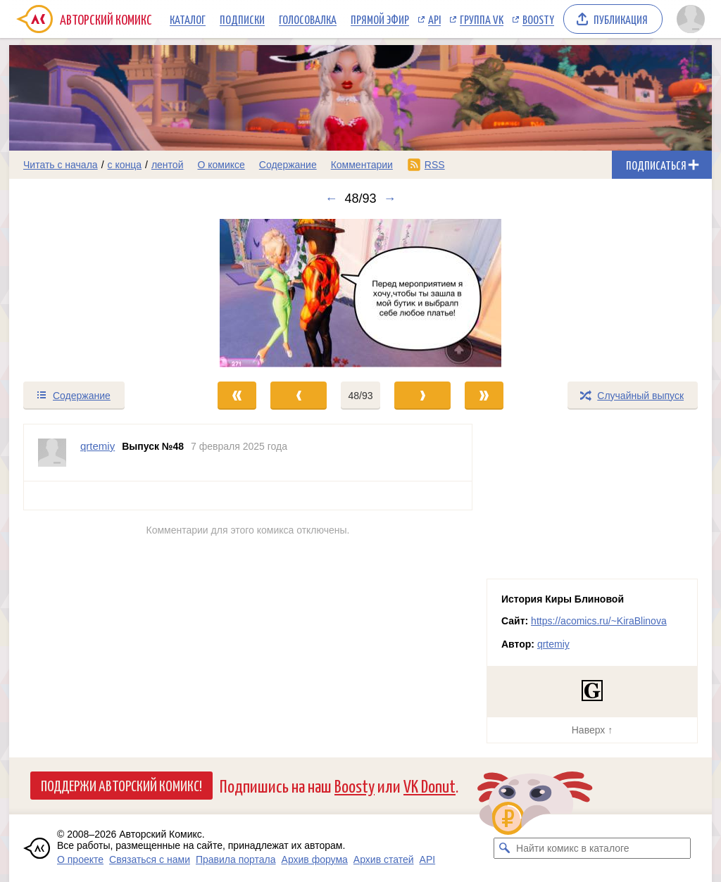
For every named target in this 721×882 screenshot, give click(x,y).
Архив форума (315, 859)
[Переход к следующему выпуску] (360, 293)
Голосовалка (308, 19)
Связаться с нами (149, 859)
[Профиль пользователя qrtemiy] (52, 453)
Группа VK (481, 19)
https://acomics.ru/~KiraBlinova (599, 620)
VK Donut (429, 785)
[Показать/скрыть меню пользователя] (691, 19)
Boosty (538, 19)
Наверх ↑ (592, 730)
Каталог (188, 19)
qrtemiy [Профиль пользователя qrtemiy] (97, 446)
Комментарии (362, 164)
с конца (125, 164)
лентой (167, 164)
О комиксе (220, 164)
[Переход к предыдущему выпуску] (97, 293)
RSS (435, 164)
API (434, 19)
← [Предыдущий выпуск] (331, 198)
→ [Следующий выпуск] (390, 198)
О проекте (80, 859)
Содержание (288, 164)
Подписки (242, 19)
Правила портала (236, 859)
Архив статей (383, 859)
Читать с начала (60, 164)
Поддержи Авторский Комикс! (121, 785)
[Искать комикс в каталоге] (504, 848)
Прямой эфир (380, 19)
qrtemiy (553, 644)
